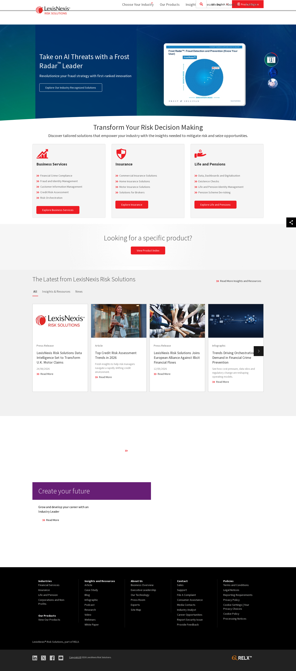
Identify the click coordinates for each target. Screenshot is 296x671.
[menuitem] (167, 19)
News (79, 291)
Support (182, 590)
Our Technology (140, 595)
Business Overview (142, 585)
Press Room (138, 600)
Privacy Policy (231, 600)
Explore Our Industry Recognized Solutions (70, 87)
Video (88, 614)
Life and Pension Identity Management (220, 187)
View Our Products (49, 619)
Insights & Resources (56, 291)
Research (90, 609)
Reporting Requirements (238, 595)
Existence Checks (208, 181)
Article (88, 585)
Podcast (89, 605)
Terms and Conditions (236, 585)
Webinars (90, 619)
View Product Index (148, 250)
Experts (135, 605)
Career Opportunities (189, 614)
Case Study (91, 590)
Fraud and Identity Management (59, 181)
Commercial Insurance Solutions (138, 175)
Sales (180, 585)
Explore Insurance (131, 204)
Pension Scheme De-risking (214, 192)
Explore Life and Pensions (215, 204)
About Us (230, 19)
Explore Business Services (58, 210)
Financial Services (48, 585)
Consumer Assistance (190, 600)
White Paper (92, 624)
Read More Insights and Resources (240, 281)
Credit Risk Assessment (54, 192)
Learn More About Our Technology (149, 450)
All (35, 291)
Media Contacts (186, 605)
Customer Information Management (61, 186)
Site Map (136, 609)
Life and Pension (48, 595)
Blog (87, 595)
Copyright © (75, 657)
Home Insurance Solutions (134, 181)
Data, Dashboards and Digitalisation (219, 175)
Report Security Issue (190, 619)
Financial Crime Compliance (56, 175)
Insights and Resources (200, 19)
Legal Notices (231, 590)
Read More (47, 374)
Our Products (167, 19)
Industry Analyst (186, 609)
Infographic (91, 600)
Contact (252, 19)
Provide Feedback (188, 624)
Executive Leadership (143, 590)
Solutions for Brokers (132, 192)
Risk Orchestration (51, 197)
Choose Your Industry (132, 19)
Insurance (44, 590)
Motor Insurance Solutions (134, 187)
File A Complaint (186, 595)
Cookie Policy (231, 613)
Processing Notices (234, 618)
